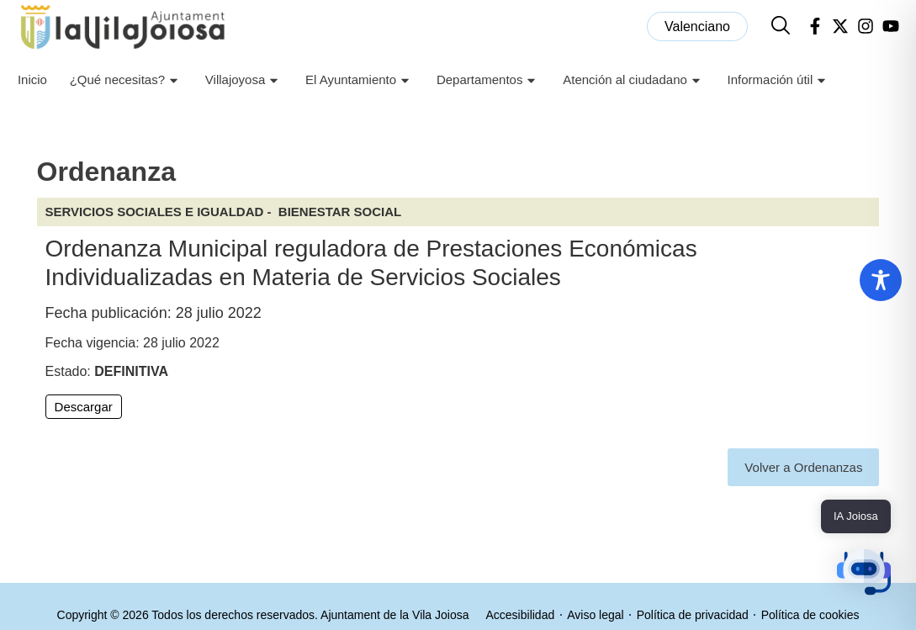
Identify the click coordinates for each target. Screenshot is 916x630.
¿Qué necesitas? (126, 80)
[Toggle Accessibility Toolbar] (880, 280)
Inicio (32, 79)
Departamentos (489, 80)
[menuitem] (697, 26)
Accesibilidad (520, 615)
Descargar (84, 407)
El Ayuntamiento (359, 80)
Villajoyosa (244, 80)
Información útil (779, 80)
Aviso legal (595, 615)
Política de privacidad (693, 615)
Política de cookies (810, 615)
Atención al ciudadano (634, 80)
